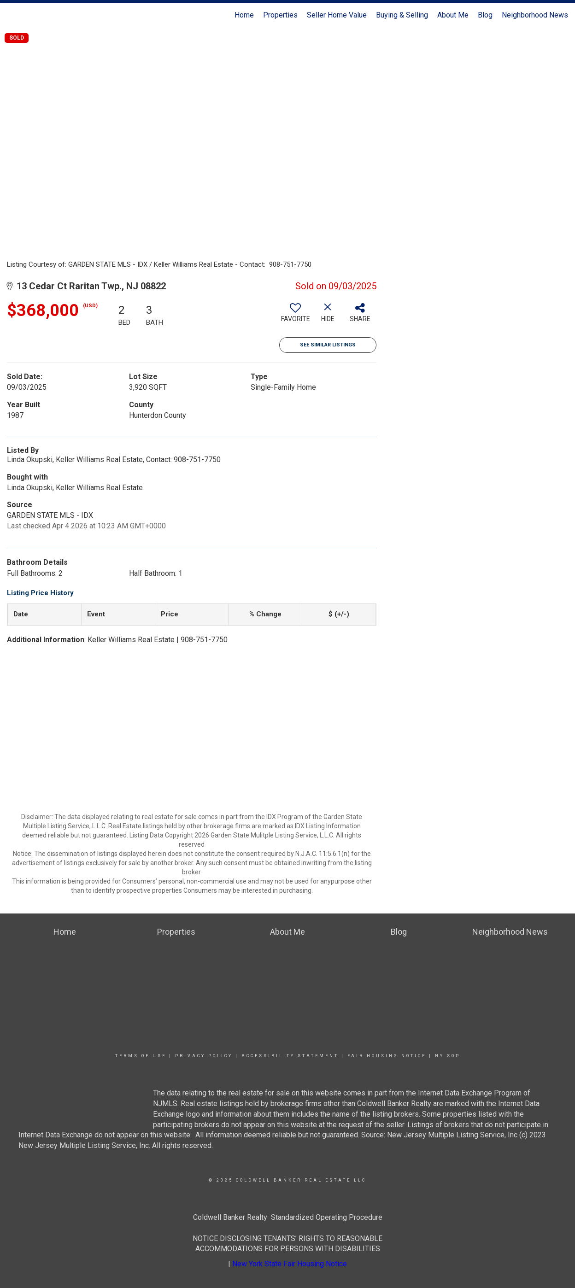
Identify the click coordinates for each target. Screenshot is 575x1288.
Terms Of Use (140, 1056)
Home (244, 15)
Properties (280, 15)
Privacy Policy (204, 1056)
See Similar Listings (328, 345)
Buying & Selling (402, 15)
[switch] (295, 316)
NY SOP (447, 1056)
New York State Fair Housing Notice (289, 1263)
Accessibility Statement (290, 1056)
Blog (485, 15)
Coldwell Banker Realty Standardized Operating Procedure (287, 1217)
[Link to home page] (12, 15)
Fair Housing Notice (386, 1056)
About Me (453, 15)
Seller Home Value (337, 15)
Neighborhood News (535, 15)
